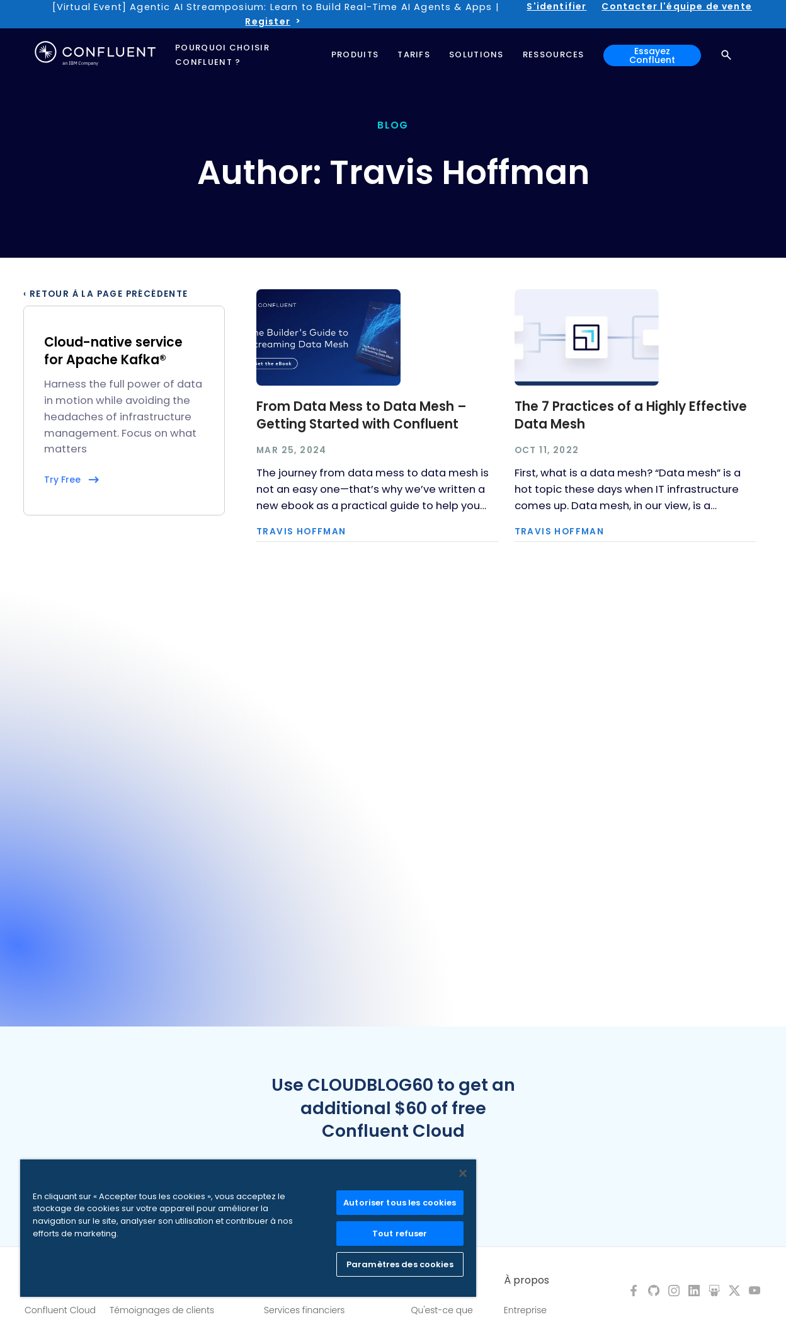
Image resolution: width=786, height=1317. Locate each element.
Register (267, 21)
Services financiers (304, 1310)
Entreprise (525, 1310)
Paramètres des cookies (399, 1264)
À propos (526, 1280)
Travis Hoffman (301, 532)
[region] (248, 1228)
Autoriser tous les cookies (399, 1203)
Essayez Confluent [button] (652, 55)
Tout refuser (400, 1233)
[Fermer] (463, 1173)
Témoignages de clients (162, 1310)
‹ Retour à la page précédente (105, 294)
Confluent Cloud (60, 1310)
